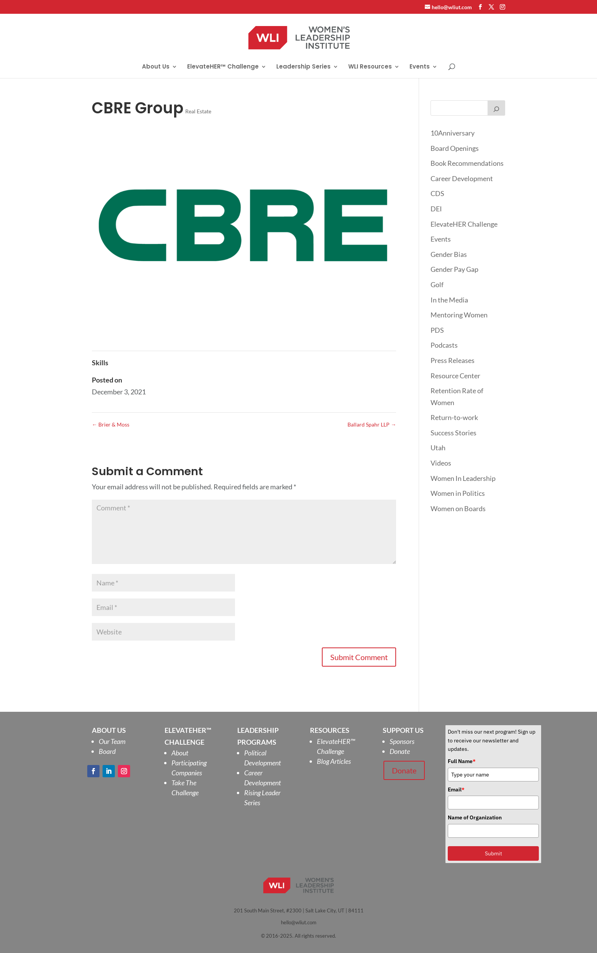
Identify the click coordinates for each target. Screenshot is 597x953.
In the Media (449, 300)
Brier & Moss (110, 424)
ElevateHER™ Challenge (223, 67)
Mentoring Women (459, 315)
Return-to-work (454, 417)
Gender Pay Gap (454, 269)
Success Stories (453, 432)
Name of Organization (475, 817)
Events (419, 67)
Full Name (462, 761)
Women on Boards (458, 508)
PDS (437, 330)
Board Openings (455, 148)
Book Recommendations (467, 163)
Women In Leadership (463, 478)
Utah (438, 447)
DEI (436, 208)
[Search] (496, 108)
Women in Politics (458, 493)
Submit (493, 853)
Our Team (112, 741)
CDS (437, 193)
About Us (156, 67)
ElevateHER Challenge (464, 224)
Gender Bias (449, 254)
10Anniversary (453, 133)
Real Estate (198, 111)
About (179, 753)
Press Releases (453, 360)
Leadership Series (303, 67)
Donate (400, 751)
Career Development (462, 178)
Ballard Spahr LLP (371, 424)
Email (456, 789)
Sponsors (402, 741)
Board (107, 751)
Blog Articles (334, 761)
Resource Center (455, 375)
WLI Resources (370, 67)
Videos (441, 463)
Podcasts (444, 345)
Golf (437, 284)
